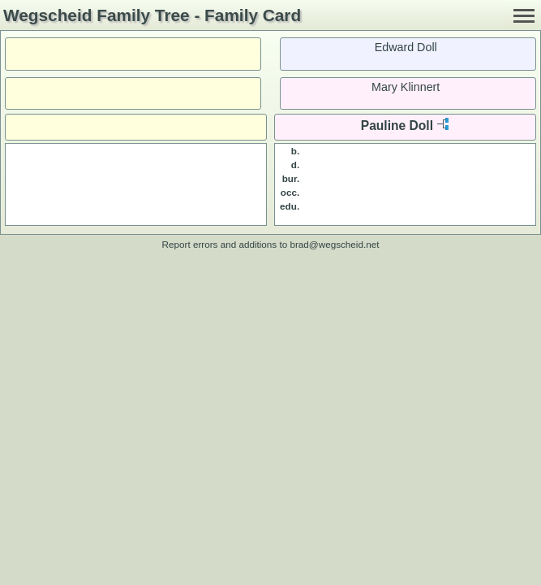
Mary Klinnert (405, 86)
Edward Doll (406, 47)
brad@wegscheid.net (334, 244)
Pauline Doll (397, 125)
